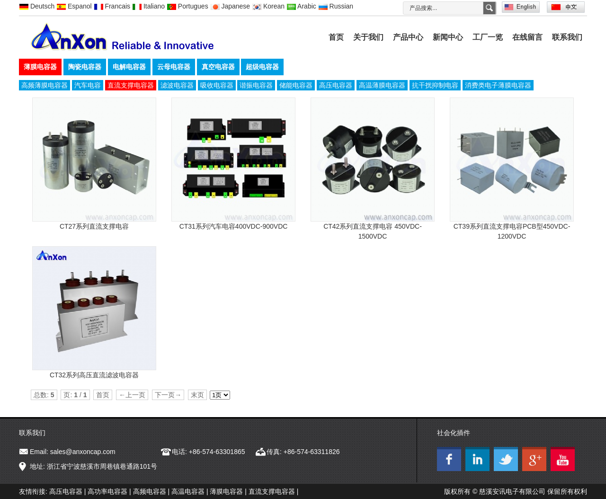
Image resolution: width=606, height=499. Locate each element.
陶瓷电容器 (84, 67)
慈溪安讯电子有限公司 (512, 491)
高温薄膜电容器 (382, 85)
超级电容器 (262, 67)
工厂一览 (487, 37)
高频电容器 (149, 491)
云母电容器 (173, 67)
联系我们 (567, 37)
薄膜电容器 (40, 67)
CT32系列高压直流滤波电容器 (94, 375)
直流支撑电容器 (130, 85)
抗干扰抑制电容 (435, 85)
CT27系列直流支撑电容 (94, 226)
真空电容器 (218, 67)
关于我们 (368, 37)
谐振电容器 (256, 85)
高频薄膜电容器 (44, 85)
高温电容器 (188, 491)
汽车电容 (87, 85)
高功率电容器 (107, 491)
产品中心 (408, 37)
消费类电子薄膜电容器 (498, 85)
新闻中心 (448, 37)
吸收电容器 (216, 85)
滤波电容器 (177, 85)
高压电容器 (335, 85)
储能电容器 (295, 85)
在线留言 (527, 37)
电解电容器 (129, 67)
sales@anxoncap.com (83, 451)
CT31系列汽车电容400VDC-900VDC (233, 226)
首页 (336, 37)
